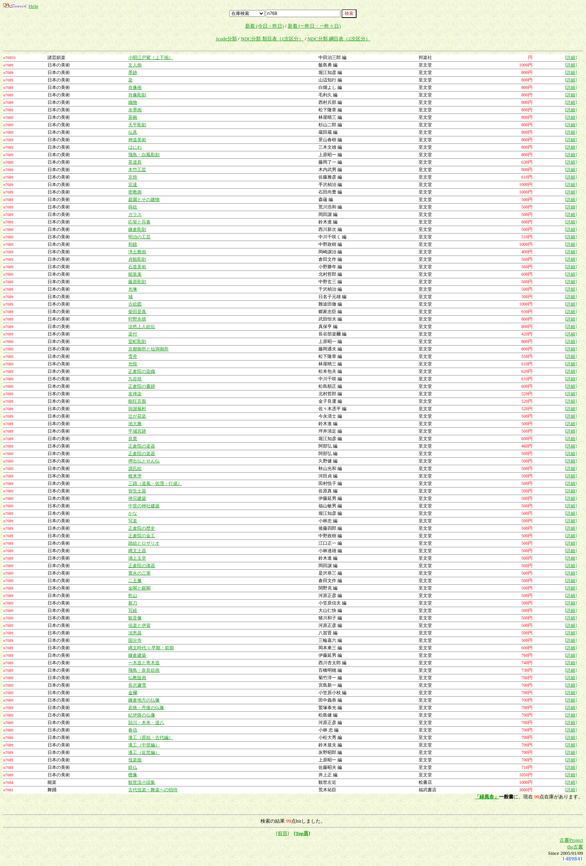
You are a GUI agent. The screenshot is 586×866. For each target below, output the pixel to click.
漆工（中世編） (144, 745)
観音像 (135, 618)
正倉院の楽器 (141, 446)
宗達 (132, 184)
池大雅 (135, 423)
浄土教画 (137, 251)
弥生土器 (137, 491)
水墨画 (135, 109)
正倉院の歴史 (141, 528)
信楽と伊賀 (139, 625)
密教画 (135, 192)
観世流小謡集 (141, 782)
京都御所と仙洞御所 (148, 349)
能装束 (135, 274)
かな (132, 513)
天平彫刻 (137, 124)
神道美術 (137, 139)
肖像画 (135, 87)
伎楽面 (135, 760)
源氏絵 (135, 468)
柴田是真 (137, 311)
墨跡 (132, 72)
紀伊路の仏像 (141, 715)
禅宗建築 (137, 498)
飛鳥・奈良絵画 (144, 670)
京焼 (132, 177)
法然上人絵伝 (141, 326)
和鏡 (132, 244)
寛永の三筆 (139, 573)
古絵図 (135, 304)
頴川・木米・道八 (146, 722)
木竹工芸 (137, 169)
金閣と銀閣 (139, 588)
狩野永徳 (137, 319)
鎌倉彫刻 (137, 229)
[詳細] (571, 57)
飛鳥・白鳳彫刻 (144, 154)
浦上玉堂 (137, 558)
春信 (132, 730)
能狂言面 (137, 401)
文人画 (135, 65)
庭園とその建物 (144, 199)
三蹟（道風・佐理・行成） (155, 483)
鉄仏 (132, 767)
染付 (132, 334)
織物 (132, 102)
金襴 (132, 692)
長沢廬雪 (137, 685)
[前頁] (282, 833)
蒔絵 (132, 207)
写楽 (132, 520)
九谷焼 (135, 378)
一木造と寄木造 (144, 662)
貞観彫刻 (137, 259)
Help (33, 6)
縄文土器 (137, 550)
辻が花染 (137, 416)
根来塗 (135, 476)
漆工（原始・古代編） (150, 737)
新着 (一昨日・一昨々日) (314, 26)
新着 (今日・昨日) (264, 26)
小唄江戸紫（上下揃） (150, 57)
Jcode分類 (226, 38)
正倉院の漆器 (141, 565)
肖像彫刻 (137, 95)
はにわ (135, 147)
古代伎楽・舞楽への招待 (153, 789)
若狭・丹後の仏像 (146, 707)
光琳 (132, 289)
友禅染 (135, 393)
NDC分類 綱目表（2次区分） (339, 38)
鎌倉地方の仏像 (144, 700)
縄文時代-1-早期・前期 (151, 647)
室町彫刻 (137, 341)
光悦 (132, 363)
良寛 (132, 438)
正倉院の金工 (141, 535)
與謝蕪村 (137, 408)
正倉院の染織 (141, 371)
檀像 (132, 774)
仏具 (132, 132)
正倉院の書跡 (141, 386)
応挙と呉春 (139, 222)
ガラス (135, 214)
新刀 (132, 603)
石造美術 (137, 266)
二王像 (135, 580)
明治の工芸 (139, 236)
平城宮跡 (137, 431)
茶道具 (135, 162)
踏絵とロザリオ (144, 543)
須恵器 (135, 632)
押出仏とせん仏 (144, 461)
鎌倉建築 (137, 655)
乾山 (132, 595)
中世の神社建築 (144, 505)
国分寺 (135, 640)
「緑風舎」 (487, 796)
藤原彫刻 (137, 281)
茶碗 (132, 117)
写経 (132, 610)
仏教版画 (137, 677)
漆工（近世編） (144, 752)
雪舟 (132, 356)
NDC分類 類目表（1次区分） (272, 38)
